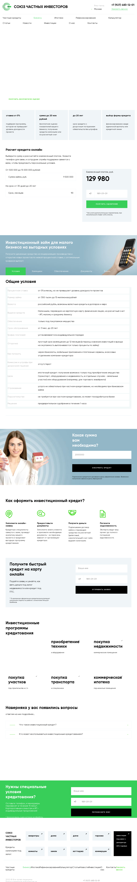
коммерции (101, 851)
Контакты (92, 23)
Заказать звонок (119, 9)
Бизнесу (38, 18)
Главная (11, 36)
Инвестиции (50, 23)
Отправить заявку (101, 589)
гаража (99, 836)
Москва (98, 9)
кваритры (33, 836)
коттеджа (78, 851)
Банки (107, 271)
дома (53, 836)
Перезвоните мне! (101, 812)
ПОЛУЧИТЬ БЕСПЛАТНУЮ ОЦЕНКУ (24, 99)
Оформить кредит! (102, 468)
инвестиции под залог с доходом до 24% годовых (121, 841)
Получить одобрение (107, 204)
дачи (75, 836)
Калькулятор (115, 18)
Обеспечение (61, 271)
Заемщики (37, 271)
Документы (86, 271)
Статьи (6, 23)
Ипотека (58, 18)
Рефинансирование (86, 18)
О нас (72, 23)
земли (54, 851)
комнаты (32, 851)
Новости (27, 23)
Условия (16, 271)
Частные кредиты (12, 18)
